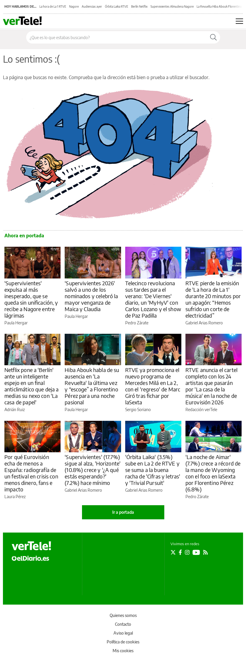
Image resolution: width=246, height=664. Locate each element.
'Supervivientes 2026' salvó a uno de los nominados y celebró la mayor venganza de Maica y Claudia (91, 296)
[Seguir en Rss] (205, 552)
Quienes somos (123, 615)
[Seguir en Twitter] (173, 552)
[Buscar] (213, 37)
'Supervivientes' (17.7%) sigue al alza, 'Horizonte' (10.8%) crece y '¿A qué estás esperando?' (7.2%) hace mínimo (93, 469)
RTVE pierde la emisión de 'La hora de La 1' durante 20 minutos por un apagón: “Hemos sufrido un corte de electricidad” (213, 299)
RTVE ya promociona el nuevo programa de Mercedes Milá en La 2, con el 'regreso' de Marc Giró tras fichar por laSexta (152, 386)
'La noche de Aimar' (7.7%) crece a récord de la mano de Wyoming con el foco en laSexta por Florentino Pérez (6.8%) (213, 473)
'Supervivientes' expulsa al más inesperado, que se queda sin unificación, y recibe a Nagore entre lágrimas (31, 299)
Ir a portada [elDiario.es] (123, 512)
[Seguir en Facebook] (180, 552)
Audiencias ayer (92, 6)
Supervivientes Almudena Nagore (172, 6)
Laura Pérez (15, 496)
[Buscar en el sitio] (116, 37)
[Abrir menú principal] (239, 21)
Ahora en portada (24, 235)
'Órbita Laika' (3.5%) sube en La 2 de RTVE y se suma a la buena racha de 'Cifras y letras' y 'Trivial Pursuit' (152, 469)
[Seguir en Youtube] (196, 552)
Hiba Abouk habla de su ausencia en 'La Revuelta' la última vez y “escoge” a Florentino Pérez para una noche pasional (92, 386)
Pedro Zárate (136, 322)
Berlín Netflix (139, 6)
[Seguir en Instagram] (187, 552)
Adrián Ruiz (14, 409)
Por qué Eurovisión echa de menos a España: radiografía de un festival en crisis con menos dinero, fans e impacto (31, 473)
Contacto (123, 624)
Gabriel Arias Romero (204, 322)
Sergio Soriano (138, 409)
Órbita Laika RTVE (116, 6)
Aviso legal (123, 632)
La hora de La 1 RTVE (52, 6)
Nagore (74, 6)
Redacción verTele (201, 409)
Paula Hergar (16, 322)
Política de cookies (123, 641)
